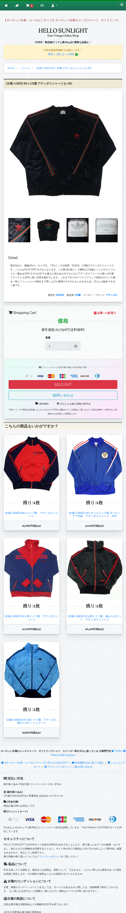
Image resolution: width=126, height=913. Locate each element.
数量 (48, 337)
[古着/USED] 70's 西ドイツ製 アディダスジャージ (31, 618)
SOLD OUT (63, 384)
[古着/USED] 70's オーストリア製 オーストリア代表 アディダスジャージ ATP (94, 514)
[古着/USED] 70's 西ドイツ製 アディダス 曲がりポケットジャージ (33, 721)
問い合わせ (63, 395)
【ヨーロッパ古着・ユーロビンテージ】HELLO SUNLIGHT (34, 762)
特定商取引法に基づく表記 (87, 762)
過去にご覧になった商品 (63, 54)
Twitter (116, 750)
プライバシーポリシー (57, 766)
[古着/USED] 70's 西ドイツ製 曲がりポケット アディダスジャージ (94, 618)
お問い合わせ (83, 766)
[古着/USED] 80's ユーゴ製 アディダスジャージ (31, 514)
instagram (68, 755)
